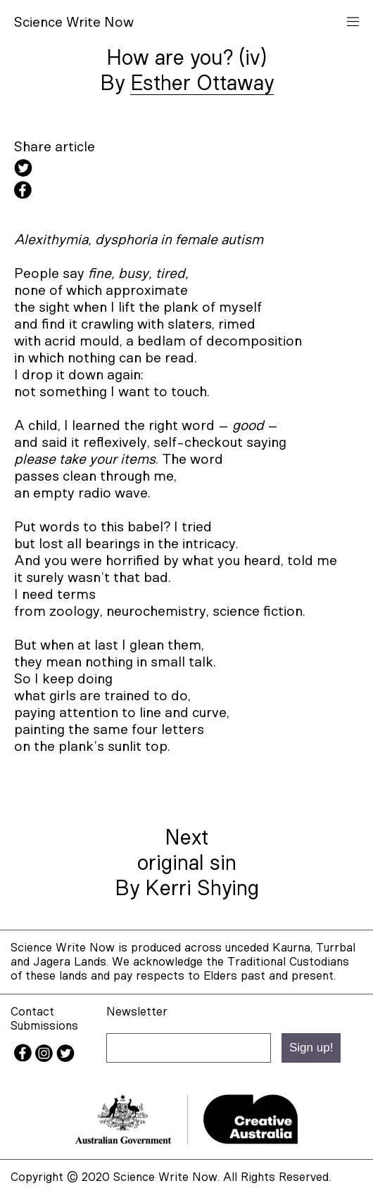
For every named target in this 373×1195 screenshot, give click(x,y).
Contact (32, 1012)
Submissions (44, 1026)
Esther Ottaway (202, 83)
